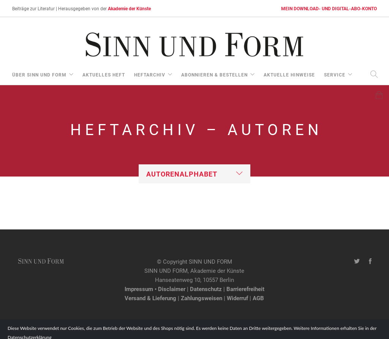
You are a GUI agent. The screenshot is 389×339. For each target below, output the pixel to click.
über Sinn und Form (39, 75)
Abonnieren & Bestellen (214, 75)
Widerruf (237, 298)
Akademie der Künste (129, 8)
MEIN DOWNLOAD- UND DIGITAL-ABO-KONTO (329, 8)
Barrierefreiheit (245, 289)
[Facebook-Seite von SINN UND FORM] (370, 261)
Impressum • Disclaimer (155, 289)
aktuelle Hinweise (289, 75)
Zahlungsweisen (201, 298)
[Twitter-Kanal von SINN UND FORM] (357, 261)
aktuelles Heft (103, 75)
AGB (258, 298)
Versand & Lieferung (150, 298)
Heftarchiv (149, 75)
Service (334, 75)
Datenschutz (206, 289)
